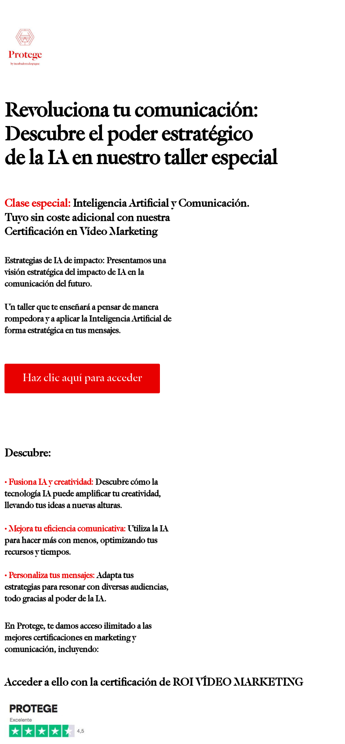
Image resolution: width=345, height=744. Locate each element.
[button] (82, 378)
